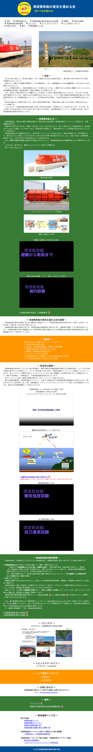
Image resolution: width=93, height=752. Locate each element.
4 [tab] (49, 68)
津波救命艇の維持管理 (15, 23)
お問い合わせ (11, 26)
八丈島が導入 (52, 666)
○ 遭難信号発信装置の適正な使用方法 (35, 477)
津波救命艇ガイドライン (33, 723)
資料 (23, 26)
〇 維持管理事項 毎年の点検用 (15, 615)
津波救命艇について (31, 721)
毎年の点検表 (61, 595)
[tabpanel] (46, 49)
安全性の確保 (79, 21)
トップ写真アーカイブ (71, 23)
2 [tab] (45, 68)
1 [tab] (43, 68)
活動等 (65, 21)
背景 (8, 21)
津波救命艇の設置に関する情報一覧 (37, 728)
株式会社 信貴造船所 (31, 740)
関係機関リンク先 (36, 26)
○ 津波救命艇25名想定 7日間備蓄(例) (34, 312)
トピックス (32, 23)
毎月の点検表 (44, 595)
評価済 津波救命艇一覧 (32, 725)
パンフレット (16, 147)
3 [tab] (47, 68)
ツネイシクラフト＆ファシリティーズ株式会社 (41, 743)
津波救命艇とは (21, 21)
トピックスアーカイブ (50, 23)
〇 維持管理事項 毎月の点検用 (15, 613)
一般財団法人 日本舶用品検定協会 (37, 734)
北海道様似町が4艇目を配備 (52, 626)
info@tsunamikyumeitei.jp (49, 692)
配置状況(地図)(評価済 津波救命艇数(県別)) (46, 706)
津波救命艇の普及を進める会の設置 (45, 21)
